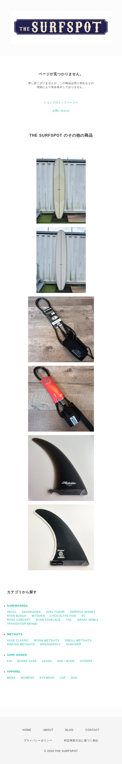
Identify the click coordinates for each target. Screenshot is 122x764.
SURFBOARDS (17, 605)
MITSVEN (38, 615)
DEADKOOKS (31, 611)
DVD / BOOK (66, 661)
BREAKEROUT (50, 644)
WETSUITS (14, 634)
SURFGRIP (73, 644)
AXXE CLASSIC (18, 640)
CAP (63, 677)
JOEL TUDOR (55, 611)
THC (69, 619)
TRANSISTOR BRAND (22, 623)
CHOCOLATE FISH (63, 615)
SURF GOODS (17, 654)
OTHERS (86, 661)
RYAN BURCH (16, 615)
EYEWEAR (47, 677)
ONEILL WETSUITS (78, 640)
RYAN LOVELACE (48, 619)
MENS (11, 677)
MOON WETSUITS (46, 640)
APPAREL (14, 671)
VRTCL (12, 611)
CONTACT (92, 730)
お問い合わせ (61, 110)
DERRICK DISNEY (83, 611)
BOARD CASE (27, 661)
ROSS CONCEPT (19, 619)
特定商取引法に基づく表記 (81, 740)
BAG (74, 677)
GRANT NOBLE (88, 619)
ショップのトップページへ (61, 102)
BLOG (69, 730)
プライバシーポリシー (38, 740)
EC (84, 615)
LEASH (47, 661)
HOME (27, 730)
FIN (9, 661)
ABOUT (48, 730)
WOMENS (27, 677)
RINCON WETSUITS (21, 644)
